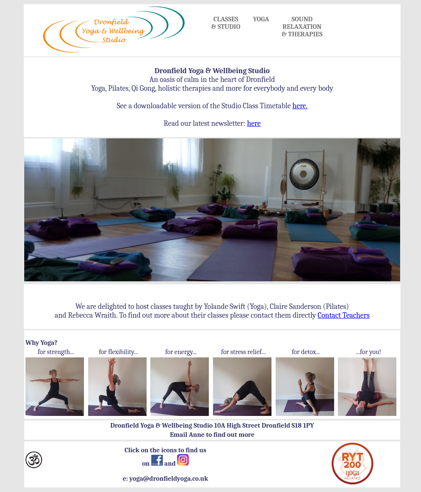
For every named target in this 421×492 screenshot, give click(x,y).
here (254, 123)
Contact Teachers (343, 315)
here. (299, 106)
